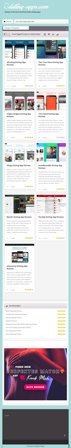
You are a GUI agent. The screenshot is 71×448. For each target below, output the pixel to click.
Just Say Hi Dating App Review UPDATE (18, 327)
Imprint (7, 415)
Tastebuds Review (11, 321)
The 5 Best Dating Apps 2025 (25, 21)
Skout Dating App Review (14, 334)
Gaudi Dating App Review (14, 311)
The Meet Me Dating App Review (16, 314)
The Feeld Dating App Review (48, 115)
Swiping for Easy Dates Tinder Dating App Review (21, 324)
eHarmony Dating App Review (17, 267)
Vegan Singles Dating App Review (19, 115)
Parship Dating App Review (51, 217)
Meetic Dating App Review (19, 217)
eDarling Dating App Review (16, 63)
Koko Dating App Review (13, 317)
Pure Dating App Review (13, 331)
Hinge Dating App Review (19, 165)
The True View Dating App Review (50, 63)
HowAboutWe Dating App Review (50, 166)
